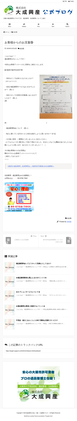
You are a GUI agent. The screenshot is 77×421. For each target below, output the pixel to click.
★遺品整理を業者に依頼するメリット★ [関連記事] (30, 306)
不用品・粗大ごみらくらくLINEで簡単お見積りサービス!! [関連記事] (37, 320)
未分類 (22, 48)
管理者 (69, 221)
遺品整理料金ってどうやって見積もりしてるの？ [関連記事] (33, 263)
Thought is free (48, 416)
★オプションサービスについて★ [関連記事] (28, 292)
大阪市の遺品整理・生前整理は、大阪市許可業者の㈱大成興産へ (31, 166)
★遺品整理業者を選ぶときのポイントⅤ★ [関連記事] (31, 278)
